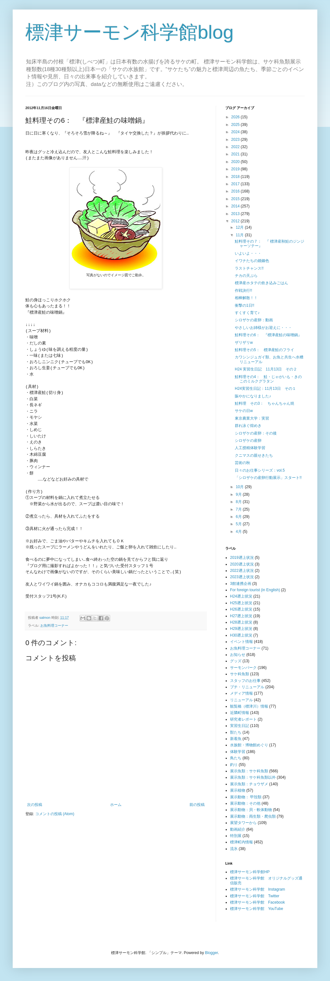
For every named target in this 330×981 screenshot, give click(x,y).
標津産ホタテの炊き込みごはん (261, 283)
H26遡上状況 (241, 609)
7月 (239, 509)
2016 (236, 191)
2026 (236, 117)
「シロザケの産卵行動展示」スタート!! (268, 477)
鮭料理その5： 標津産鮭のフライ (264, 350)
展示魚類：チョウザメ (249, 784)
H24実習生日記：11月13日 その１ (265, 388)
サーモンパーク (243, 667)
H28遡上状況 (241, 622)
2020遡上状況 (242, 564)
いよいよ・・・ (248, 253)
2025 (236, 124)
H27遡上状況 (241, 616)
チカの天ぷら (246, 275)
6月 (239, 516)
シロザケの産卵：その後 (256, 433)
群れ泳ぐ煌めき (248, 425)
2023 (236, 139)
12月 (240, 227)
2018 (236, 176)
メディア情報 (241, 693)
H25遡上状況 (241, 603)
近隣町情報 (239, 712)
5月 (239, 524)
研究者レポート (243, 719)
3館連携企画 (240, 583)
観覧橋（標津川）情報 (249, 706)
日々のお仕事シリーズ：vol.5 (260, 470)
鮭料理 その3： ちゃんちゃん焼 (264, 403)
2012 (236, 221)
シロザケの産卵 (248, 440)
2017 (236, 184)
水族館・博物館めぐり (249, 745)
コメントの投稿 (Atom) (54, 814)
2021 (236, 154)
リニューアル (241, 700)
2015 (236, 199)
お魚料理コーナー (54, 625)
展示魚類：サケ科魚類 (249, 771)
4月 (239, 531)
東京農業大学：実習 (252, 418)
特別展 (235, 836)
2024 (236, 132)
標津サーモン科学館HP (250, 872)
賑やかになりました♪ (253, 396)
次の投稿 (34, 804)
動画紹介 (237, 829)
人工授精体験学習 (250, 448)
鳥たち (235, 758)
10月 (240, 487)
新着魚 (235, 738)
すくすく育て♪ (247, 313)
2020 (236, 162)
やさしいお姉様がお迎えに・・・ (263, 327)
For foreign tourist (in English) (255, 590)
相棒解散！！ (246, 298)
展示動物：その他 (245, 803)
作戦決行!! (243, 290)
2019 (236, 169)
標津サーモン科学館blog (129, 32)
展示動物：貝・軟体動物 (251, 810)
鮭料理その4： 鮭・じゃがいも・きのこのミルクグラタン (268, 379)
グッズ (235, 661)
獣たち (235, 732)
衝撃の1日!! (244, 305)
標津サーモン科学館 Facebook (257, 902)
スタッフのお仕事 (245, 680)
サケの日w (244, 411)
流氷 (234, 849)
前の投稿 (197, 804)
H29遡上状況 (241, 628)
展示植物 (237, 790)
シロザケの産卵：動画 (254, 320)
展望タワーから (243, 823)
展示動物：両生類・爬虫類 (253, 816)
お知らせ (237, 654)
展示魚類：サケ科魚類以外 (253, 777)
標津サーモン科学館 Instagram (257, 889)
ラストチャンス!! (249, 268)
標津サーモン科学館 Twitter (254, 896)
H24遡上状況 (241, 596)
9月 (239, 494)
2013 (236, 214)
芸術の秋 (242, 463)
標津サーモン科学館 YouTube (256, 908)
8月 (239, 502)
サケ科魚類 (239, 674)
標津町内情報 (241, 842)
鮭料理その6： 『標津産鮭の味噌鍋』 (268, 335)
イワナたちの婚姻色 (252, 260)
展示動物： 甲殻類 (245, 797)
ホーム (116, 804)
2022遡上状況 (242, 570)
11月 (240, 235)
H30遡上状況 (241, 635)
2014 (236, 206)
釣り (234, 764)
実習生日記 (239, 725)
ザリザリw (244, 342)
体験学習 (237, 751)
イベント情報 (241, 641)
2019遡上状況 (242, 557)
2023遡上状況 (242, 577)
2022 (236, 147)
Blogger (211, 953)
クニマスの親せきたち (254, 455)
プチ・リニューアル (247, 687)
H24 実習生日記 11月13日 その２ (266, 369)
